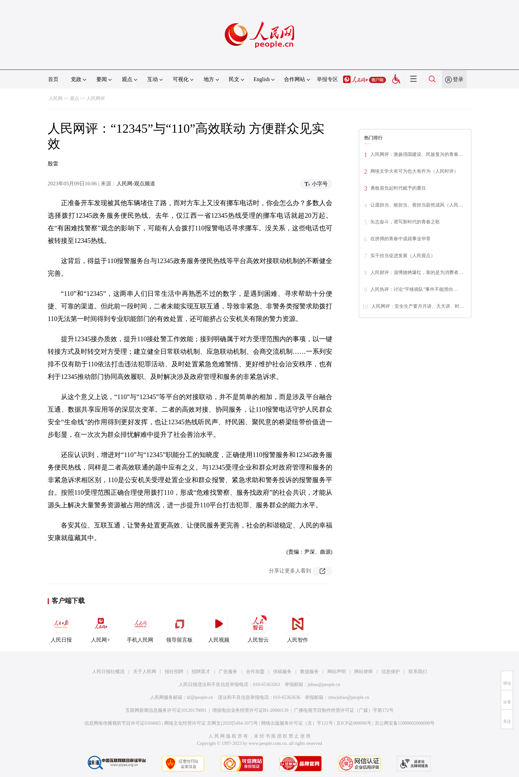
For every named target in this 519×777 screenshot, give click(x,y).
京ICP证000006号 (353, 723)
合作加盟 (255, 671)
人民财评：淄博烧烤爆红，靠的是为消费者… (416, 272)
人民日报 (61, 627)
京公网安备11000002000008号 (405, 723)
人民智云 (258, 627)
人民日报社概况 (108, 671)
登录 (458, 79)
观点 (74, 98)
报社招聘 (174, 671)
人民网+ (100, 627)
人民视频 (218, 627)
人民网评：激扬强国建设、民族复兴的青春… (416, 154)
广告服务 (228, 671)
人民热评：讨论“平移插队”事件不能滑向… (414, 289)
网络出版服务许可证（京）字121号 (297, 723)
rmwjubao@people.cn (348, 697)
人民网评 (95, 98)
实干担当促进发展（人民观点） (402, 255)
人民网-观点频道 (136, 183)
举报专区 (327, 79)
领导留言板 (179, 627)
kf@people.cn (200, 697)
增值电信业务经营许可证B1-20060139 (250, 710)
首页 (53, 79)
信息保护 (390, 671)
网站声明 (336, 671)
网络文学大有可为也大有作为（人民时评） (414, 171)
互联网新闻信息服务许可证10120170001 (166, 710)
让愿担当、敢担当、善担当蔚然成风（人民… (416, 205)
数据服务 (309, 671)
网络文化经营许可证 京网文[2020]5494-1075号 (211, 723)
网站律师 (363, 671)
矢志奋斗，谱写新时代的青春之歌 (405, 221)
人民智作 (297, 627)
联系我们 (417, 671)
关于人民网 (144, 671)
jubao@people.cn (324, 684)
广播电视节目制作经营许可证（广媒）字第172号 (344, 710)
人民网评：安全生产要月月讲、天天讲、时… (417, 306)
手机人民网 (140, 627)
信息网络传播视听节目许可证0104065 (122, 723)
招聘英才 (201, 671)
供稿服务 (282, 671)
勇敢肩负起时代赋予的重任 (398, 188)
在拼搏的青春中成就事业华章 (400, 238)
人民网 (56, 98)
